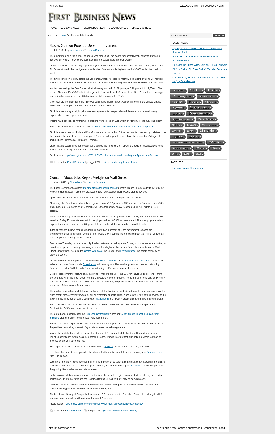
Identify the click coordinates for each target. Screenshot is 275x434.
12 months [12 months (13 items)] (207, 130)
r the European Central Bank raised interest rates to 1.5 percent (122, 126)
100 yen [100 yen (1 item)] (215, 148)
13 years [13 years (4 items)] (194, 136)
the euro (108, 346)
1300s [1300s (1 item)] (198, 154)
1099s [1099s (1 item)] (186, 154)
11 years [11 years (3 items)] (191, 125)
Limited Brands (128, 251)
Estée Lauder (89, 264)
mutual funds (102, 298)
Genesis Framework (190, 428)
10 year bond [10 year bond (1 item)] (177, 108)
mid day (133, 410)
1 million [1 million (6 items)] (213, 90)
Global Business (94, 28)
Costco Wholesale (93, 251)
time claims (131, 162)
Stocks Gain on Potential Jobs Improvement (83, 45)
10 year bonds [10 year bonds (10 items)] (199, 107)
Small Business (141, 28)
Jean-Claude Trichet (132, 314)
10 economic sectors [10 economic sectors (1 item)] (207, 96)
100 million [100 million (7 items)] (215, 142)
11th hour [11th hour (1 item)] (176, 131)
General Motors (108, 260)
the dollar (136, 365)
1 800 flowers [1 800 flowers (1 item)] (178, 91)
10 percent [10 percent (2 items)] (210, 102)
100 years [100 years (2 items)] (200, 148)
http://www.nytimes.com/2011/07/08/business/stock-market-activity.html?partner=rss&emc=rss (112, 155)
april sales (107, 410)
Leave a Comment (96, 50)
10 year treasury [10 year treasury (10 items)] (199, 113)
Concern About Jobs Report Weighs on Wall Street (88, 177)
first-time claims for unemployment (100, 188)
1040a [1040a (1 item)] (175, 154)
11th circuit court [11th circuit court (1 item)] (209, 125)
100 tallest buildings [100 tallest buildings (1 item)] (180, 148)
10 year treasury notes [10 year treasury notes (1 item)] (181, 119)
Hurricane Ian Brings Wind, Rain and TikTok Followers (199, 65)
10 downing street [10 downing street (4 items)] (182, 96)
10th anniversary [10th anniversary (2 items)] (206, 119)
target (121, 162)
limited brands (109, 162)
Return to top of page (62, 428)
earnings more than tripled (138, 260)
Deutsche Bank (154, 352)
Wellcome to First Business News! (202, 6)
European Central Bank (97, 314)
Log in (222, 428)
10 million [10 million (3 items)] (177, 102)
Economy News (70, 28)
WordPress (210, 428)
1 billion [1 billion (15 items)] (195, 90)
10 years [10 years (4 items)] (177, 113)
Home (53, 28)
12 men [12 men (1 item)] (190, 131)
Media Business (118, 28)
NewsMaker (76, 50)
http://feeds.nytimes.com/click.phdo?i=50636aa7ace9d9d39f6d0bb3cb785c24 (104, 403)
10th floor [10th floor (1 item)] (176, 125)
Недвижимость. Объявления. (187, 168)
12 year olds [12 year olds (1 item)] (177, 137)
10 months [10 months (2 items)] (194, 102)
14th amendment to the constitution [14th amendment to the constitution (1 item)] (187, 143)
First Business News (97, 17)
